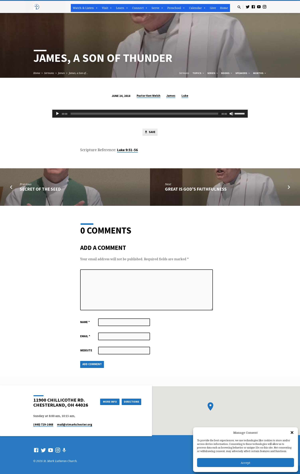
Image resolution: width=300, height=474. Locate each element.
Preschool (176, 8)
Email (85, 336)
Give (213, 8)
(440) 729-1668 (43, 424)
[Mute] (231, 114)
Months (260, 73)
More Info (109, 401)
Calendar (197, 8)
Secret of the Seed (40, 189)
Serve (157, 8)
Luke (185, 96)
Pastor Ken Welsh (148, 96)
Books (227, 73)
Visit (107, 8)
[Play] (57, 114)
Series (213, 73)
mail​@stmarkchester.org (74, 424)
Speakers (243, 73)
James (61, 73)
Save (150, 132)
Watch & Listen (85, 8)
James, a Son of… (78, 73)
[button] (292, 433)
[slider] (144, 114)
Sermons (49, 73)
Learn (122, 8)
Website (86, 350)
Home (224, 8)
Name (85, 322)
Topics (198, 73)
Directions (131, 401)
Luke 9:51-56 (127, 150)
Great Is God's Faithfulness (196, 189)
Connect (140, 8)
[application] (150, 114)
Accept (245, 463)
